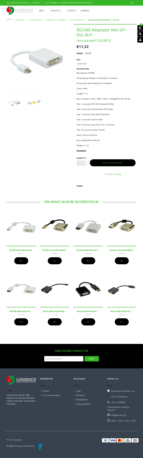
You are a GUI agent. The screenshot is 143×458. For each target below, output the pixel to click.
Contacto (71, 11)
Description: (83, 68)
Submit (92, 358)
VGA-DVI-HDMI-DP (77, 20)
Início (41, 11)
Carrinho (84, 11)
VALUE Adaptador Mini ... (54, 311)
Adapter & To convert (55, 20)
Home (9, 19)
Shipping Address (83, 403)
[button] (132, 3)
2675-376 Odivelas (119, 396)
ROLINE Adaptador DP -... (88, 250)
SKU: (79, 59)
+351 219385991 (51, 2)
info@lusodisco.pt (118, 415)
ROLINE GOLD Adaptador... (54, 250)
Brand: (80, 53)
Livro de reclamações (51, 395)
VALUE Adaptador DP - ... (88, 311)
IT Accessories (35, 20)
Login (78, 390)
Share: (80, 185)
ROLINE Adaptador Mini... (21, 250)
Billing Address (82, 399)
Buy (21, 260)
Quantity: (81, 157)
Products (55, 11)
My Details (80, 395)
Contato (45, 390)
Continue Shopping (112, 174)
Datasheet (81, 150)
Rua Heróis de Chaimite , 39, (123, 391)
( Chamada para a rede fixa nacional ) (75, 2)
